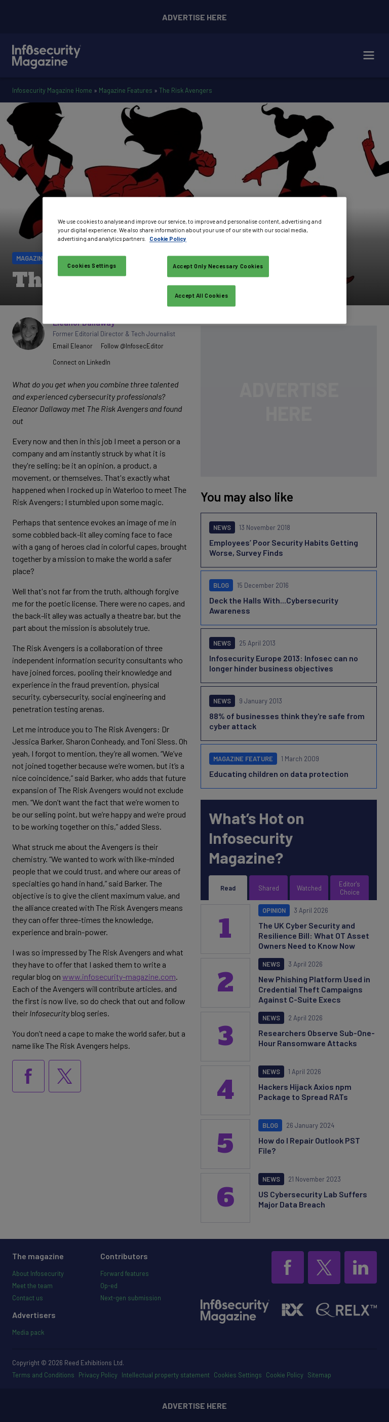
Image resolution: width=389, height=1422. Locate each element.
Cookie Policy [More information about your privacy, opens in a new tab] (167, 238)
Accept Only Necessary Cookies (218, 266)
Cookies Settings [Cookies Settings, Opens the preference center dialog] (91, 265)
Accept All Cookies (201, 295)
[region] (194, 260)
